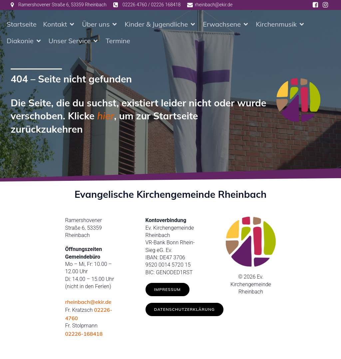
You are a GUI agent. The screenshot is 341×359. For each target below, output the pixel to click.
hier (105, 117)
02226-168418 (84, 335)
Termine (118, 41)
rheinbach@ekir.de (88, 303)
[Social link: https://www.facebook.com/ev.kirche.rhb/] (315, 5)
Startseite (22, 25)
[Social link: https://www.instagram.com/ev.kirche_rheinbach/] (325, 5)
